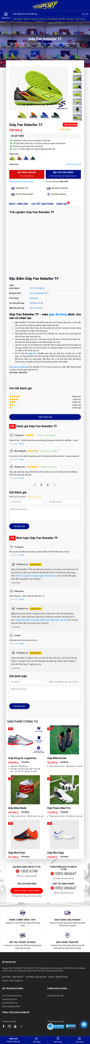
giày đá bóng (17, 19)
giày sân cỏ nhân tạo (38, 19)
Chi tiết (42, 204)
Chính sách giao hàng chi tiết (21, 181)
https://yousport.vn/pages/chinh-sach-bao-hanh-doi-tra (41, 620)
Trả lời (21, 444)
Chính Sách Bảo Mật (55, 996)
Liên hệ (51, 977)
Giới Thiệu (6, 977)
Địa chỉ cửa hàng (63, 174)
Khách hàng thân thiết (11, 1007)
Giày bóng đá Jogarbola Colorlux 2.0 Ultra (22, 758)
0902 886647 (65, 874)
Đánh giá (61, 204)
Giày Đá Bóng (35, 44)
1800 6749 (29, 871)
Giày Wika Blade (17, 808)
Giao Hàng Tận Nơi (9, 999)
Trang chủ (16, 44)
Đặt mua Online (27, 174)
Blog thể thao (62, 977)
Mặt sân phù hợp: (17, 308)
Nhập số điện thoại (26, 892)
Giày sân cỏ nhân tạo (52, 44)
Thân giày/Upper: (14, 286)
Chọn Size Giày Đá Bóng (11, 996)
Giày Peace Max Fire (59, 808)
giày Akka (70, 19)
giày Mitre (62, 19)
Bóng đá (25, 44)
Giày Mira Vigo (55, 852)
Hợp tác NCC (18, 977)
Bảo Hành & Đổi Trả (10, 1003)
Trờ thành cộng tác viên (35, 977)
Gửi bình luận (19, 706)
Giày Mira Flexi (16, 852)
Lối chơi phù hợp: (17, 303)
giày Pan (27, 19)
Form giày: (14, 298)
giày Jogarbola (52, 19)
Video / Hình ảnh (18, 204)
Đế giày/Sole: (15, 293)
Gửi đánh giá (19, 526)
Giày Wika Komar (57, 758)
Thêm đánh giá (45, 417)
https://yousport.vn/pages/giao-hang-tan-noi (36, 576)
